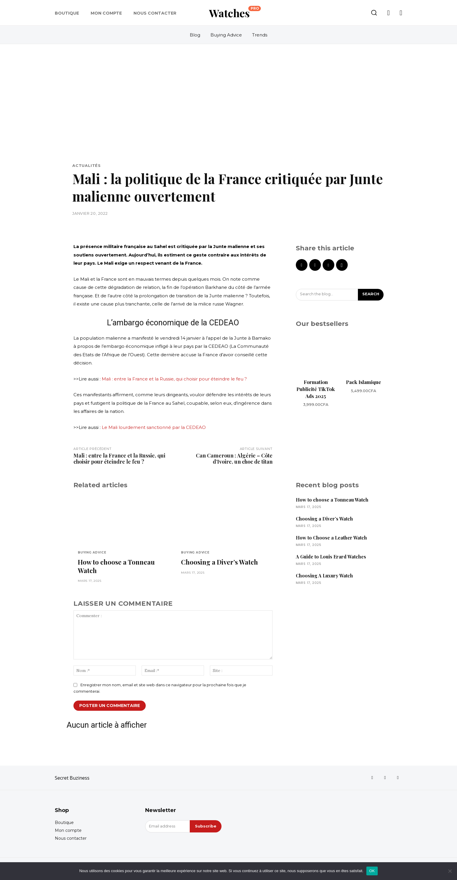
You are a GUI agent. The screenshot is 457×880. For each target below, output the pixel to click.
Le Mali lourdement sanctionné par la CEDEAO (154, 427)
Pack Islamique (363, 382)
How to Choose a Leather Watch (331, 538)
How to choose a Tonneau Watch (116, 566)
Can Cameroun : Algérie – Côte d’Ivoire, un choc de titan (234, 458)
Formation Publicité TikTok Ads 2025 (315, 389)
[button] (374, 12)
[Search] (371, 295)
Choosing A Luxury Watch (324, 575)
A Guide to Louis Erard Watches (331, 557)
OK (372, 871)
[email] (167, 826)
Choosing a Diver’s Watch (219, 562)
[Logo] (235, 13)
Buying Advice (92, 552)
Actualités (86, 165)
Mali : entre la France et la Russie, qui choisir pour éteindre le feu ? (174, 379)
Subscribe (205, 826)
